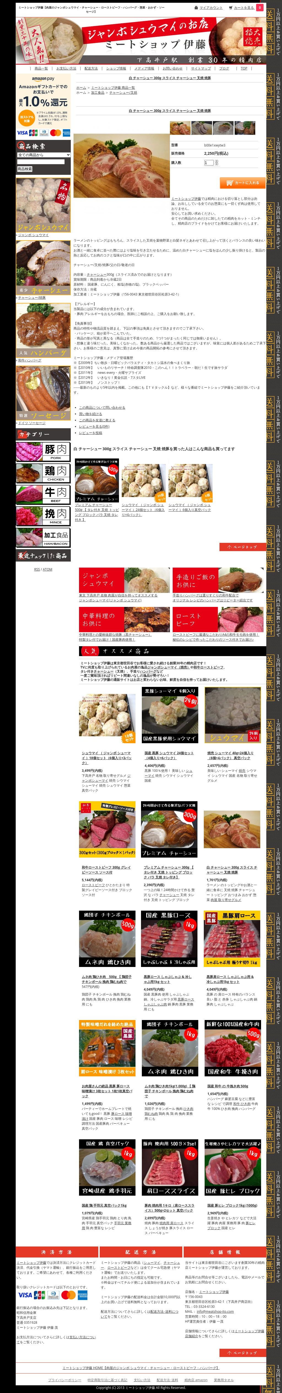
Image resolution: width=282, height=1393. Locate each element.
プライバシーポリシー (64, 1380)
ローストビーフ (93, 885)
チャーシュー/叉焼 (123, 92)
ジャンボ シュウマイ (33, 235)
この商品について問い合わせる (102, 407)
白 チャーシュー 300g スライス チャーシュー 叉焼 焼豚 (170, 78)
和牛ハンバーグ (29, 360)
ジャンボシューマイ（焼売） (168, 667)
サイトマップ (201, 68)
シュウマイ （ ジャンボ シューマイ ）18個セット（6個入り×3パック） (107, 758)
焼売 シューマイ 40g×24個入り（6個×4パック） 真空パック (230, 755)
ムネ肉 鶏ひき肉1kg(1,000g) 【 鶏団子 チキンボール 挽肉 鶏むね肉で (170, 1091)
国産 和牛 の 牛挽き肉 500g (227, 1086)
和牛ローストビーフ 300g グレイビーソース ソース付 (106, 870)
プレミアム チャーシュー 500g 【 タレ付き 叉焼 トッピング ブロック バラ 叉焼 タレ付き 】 (97, 512)
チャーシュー (97, 274)
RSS (37, 569)
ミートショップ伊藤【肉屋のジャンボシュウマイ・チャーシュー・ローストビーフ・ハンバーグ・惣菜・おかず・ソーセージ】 (91, 9)
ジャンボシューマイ (106, 778)
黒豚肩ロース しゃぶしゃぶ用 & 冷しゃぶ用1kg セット (230, 979)
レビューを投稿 (90, 432)
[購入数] (209, 162)
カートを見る (244, 7)
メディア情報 (144, 68)
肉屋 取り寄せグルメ (226, 899)
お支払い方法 (66, 68)
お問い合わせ (173, 68)
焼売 (242, 770)
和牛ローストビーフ (208, 667)
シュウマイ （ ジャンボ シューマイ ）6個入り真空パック (190, 507)
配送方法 (91, 68)
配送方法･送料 (167, 1380)
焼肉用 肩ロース (171, 1223)
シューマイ (152, 1262)
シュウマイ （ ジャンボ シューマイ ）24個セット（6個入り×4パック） (143, 509)
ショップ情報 (116, 68)
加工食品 (97, 92)
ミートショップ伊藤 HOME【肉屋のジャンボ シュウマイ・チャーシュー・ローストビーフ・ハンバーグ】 (141, 1368)
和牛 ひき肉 (242, 1103)
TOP (244, 68)
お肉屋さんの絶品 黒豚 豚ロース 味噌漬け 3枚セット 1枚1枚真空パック (107, 1091)
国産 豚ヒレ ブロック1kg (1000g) (232, 1205)
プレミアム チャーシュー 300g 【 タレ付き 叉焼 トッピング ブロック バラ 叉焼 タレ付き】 (169, 872)
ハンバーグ (148, 671)
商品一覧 (41, 68)
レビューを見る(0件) (94, 426)
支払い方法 (142, 1380)
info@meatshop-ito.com (215, 1311)
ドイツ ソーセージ (31, 423)
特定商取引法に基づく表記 (107, 1380)
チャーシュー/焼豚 (32, 297)
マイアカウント (211, 7)
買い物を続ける (90, 413)
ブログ (224, 68)
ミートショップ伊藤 (186, 198)
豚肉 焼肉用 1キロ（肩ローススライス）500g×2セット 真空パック (169, 1208)
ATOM (47, 569)
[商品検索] (41, 161)
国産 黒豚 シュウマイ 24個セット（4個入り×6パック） (169, 755)
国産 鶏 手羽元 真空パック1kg (104, 1205)
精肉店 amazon (196, 1380)
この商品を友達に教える (97, 420)
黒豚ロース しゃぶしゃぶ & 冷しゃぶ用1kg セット (168, 979)
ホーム (81, 87)
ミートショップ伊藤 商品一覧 (113, 87)
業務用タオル (224, 1380)
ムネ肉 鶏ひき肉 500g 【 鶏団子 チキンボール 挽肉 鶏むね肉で (107, 979)
